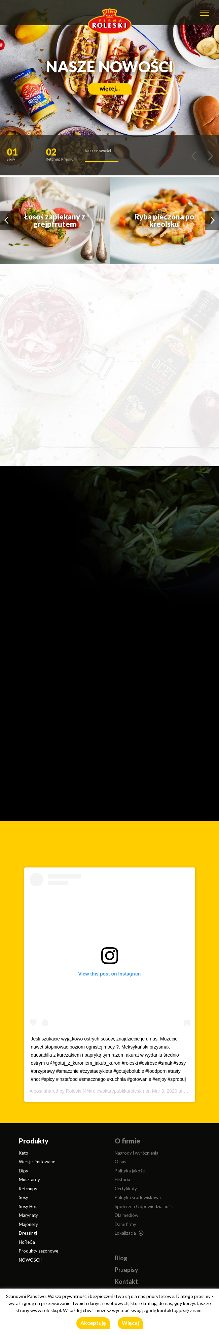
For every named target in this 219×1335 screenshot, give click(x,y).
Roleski (73, 1091)
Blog (121, 1258)
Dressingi (28, 1233)
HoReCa (27, 1242)
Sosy (23, 1197)
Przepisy (126, 1269)
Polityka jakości (130, 1170)
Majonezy (28, 1224)
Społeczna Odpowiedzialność (144, 1206)
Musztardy (29, 1179)
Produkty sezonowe (38, 1251)
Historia (122, 1179)
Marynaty (28, 1215)
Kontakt (126, 1281)
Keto (23, 1153)
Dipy (23, 1170)
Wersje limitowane (37, 1161)
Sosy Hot (28, 1206)
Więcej (130, 1323)
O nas (120, 1161)
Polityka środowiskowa (138, 1197)
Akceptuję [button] (93, 1323)
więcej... (110, 88)
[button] (23, 156)
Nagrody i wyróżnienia (136, 1153)
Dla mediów (126, 1215)
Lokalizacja (125, 1233)
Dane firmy (125, 1224)
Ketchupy (28, 1188)
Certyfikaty (126, 1188)
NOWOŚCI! (30, 1260)
